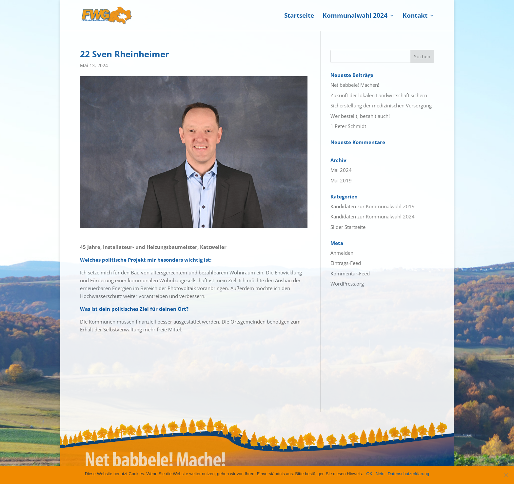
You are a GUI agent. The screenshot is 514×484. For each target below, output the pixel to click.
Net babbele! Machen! (354, 85)
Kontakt (415, 16)
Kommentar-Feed (350, 273)
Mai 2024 (341, 170)
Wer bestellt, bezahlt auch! (360, 116)
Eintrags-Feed (345, 263)
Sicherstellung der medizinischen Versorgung (381, 105)
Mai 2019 (341, 180)
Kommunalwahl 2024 (355, 16)
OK (369, 473)
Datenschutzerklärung (408, 473)
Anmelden (341, 253)
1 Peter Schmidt (348, 126)
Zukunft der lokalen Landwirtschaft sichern (378, 95)
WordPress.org (347, 283)
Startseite (299, 16)
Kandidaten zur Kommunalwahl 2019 (372, 206)
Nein (380, 473)
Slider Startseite (348, 227)
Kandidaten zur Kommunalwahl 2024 (372, 216)
